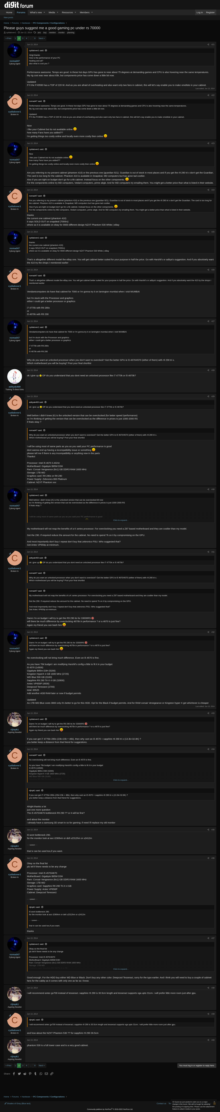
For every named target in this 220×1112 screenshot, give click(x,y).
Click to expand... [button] (121, 520)
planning (70, 32)
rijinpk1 (14, 729)
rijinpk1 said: (34, 790)
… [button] (31, 38)
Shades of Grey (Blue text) (17, 1103)
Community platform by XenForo (110, 1109)
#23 (212, 143)
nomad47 (15, 61)
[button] (44, 12)
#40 (212, 1040)
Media (52, 12)
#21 (212, 44)
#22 (212, 95)
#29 (212, 396)
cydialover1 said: (36, 50)
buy (44, 32)
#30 (212, 489)
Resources (67, 12)
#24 (212, 190)
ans (39, 32)
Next (41, 38)
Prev (9, 38)
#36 (212, 858)
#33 (212, 713)
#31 (212, 552)
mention (52, 32)
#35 (212, 830)
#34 (212, 749)
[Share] (208, 44)
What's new (36, 12)
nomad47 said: (35, 101)
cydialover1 (11, 32)
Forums (21, 12)
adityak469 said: (36, 402)
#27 (212, 321)
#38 (212, 988)
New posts (8, 17)
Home (9, 12)
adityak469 (15, 386)
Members (85, 12)
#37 (212, 938)
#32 (212, 632)
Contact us (161, 1103)
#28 (212, 370)
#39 (212, 1014)
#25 (212, 232)
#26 (212, 270)
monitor (61, 32)
